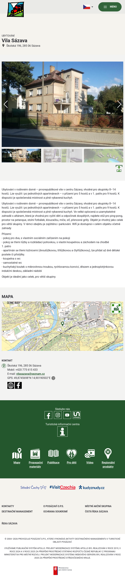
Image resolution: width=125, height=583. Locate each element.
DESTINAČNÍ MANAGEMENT (17, 511)
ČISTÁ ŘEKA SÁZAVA (96, 511)
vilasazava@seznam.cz (30, 373)
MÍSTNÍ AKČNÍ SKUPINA (98, 506)
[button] (119, 104)
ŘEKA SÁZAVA (9, 523)
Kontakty (8, 506)
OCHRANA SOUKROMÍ (55, 511)
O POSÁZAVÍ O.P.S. (53, 506)
